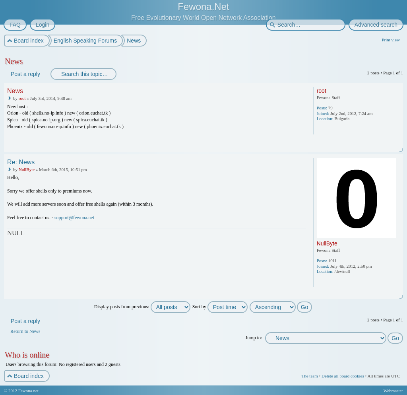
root (22, 98)
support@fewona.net (74, 217)
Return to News (25, 331)
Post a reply (25, 74)
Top (397, 146)
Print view (391, 39)
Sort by (220, 306)
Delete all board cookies (343, 376)
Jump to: (254, 338)
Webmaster (393, 390)
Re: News (21, 162)
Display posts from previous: (142, 306)
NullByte (27, 169)
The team (309, 376)
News (14, 61)
